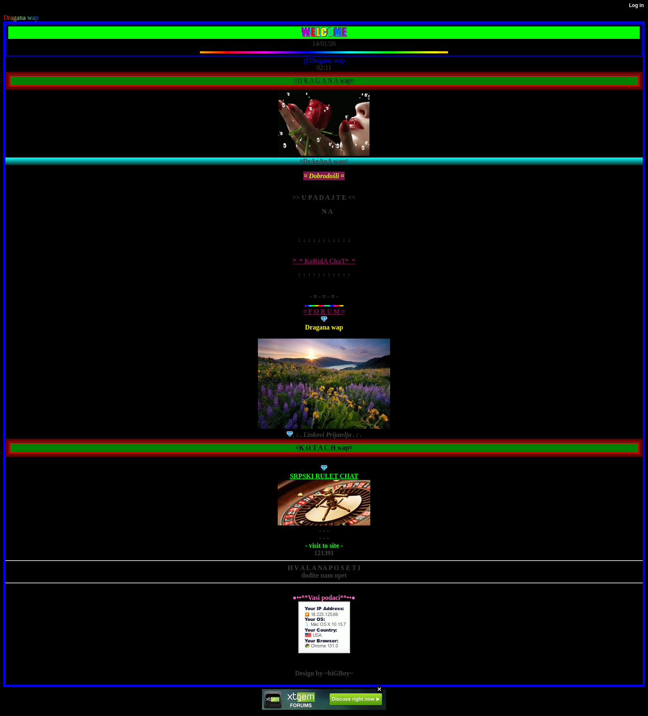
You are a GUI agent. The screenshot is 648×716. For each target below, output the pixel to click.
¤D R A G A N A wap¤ (324, 80)
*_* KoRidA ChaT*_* (324, 261)
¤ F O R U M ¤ (324, 311)
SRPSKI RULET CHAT (324, 476)
